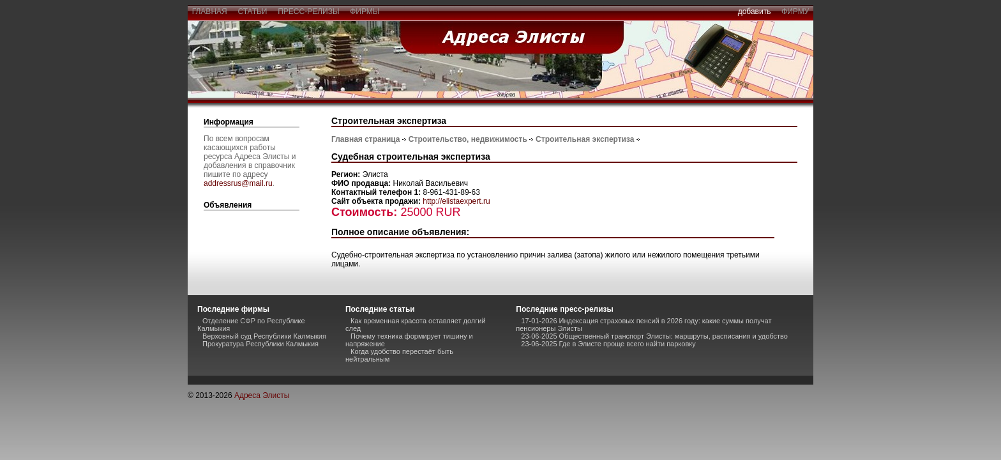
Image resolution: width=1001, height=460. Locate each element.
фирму (795, 11)
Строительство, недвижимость (468, 139)
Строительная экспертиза (585, 139)
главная (209, 11)
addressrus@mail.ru (238, 183)
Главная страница (365, 139)
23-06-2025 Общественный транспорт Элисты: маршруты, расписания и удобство (654, 336)
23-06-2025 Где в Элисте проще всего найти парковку (608, 344)
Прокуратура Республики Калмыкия (260, 344)
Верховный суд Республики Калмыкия (264, 336)
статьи (252, 11)
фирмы (365, 11)
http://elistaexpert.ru (456, 201)
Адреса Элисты (261, 395)
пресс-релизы (309, 11)
